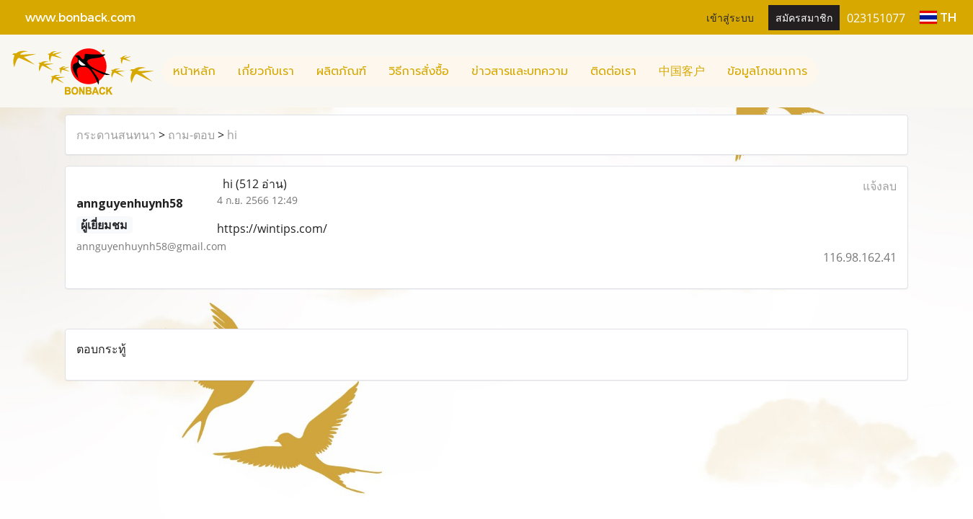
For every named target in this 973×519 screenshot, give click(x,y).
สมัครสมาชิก (804, 17)
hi (232, 135)
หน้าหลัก (194, 71)
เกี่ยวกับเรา (266, 71)
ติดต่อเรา (613, 71)
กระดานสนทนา (116, 135)
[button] (831, 71)
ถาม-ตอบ (191, 135)
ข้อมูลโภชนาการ (767, 71)
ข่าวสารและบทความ (519, 71)
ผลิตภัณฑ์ (341, 71)
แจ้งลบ (880, 186)
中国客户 (682, 71)
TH (938, 17)
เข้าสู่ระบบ (730, 17)
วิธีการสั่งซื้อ (418, 71)
